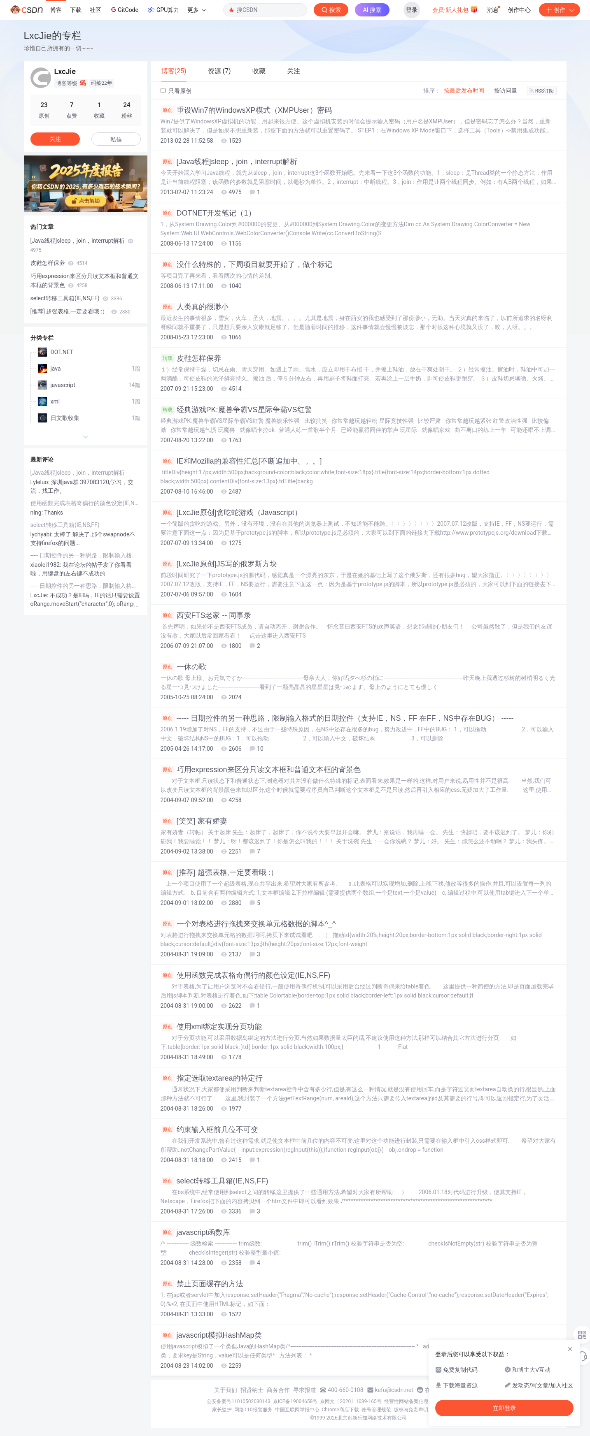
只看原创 (176, 91)
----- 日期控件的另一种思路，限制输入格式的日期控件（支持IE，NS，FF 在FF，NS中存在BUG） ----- (337, 718)
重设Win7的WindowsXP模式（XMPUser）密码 (246, 110)
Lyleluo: (40, 482)
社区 (95, 10)
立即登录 (504, 1408)
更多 (196, 10)
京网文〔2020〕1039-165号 (351, 1401)
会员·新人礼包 (455, 9)
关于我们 (225, 1390)
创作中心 (519, 10)
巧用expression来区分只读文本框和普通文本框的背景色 (261, 770)
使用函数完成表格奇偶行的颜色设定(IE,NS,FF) (246, 975)
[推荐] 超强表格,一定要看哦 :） (219, 872)
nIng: (37, 512)
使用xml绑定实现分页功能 (211, 1027)
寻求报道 (304, 1390)
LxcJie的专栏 (53, 35)
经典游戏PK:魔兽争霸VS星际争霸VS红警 (236, 410)
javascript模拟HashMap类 (211, 1335)
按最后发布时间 (464, 90)
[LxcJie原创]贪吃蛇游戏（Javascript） (231, 512)
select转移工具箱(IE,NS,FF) (214, 1181)
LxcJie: (40, 595)
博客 (56, 10)
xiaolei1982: (46, 564)
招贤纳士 (252, 1390)
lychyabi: (42, 534)
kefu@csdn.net (394, 1390)
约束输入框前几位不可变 (209, 1129)
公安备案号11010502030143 (238, 1401)
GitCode (124, 9)
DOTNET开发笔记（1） (208, 213)
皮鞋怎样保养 (191, 358)
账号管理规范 (376, 1410)
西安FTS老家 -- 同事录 (206, 615)
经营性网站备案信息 (406, 1401)
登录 (411, 10)
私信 (116, 139)
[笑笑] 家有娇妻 (194, 821)
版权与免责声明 (411, 1410)
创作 (559, 10)
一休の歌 (183, 667)
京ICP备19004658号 (295, 1401)
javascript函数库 (195, 1232)
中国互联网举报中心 (297, 1410)
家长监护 (222, 1410)
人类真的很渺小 (195, 307)
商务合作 (278, 1390)
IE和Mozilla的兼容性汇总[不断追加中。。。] (241, 461)
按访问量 (505, 90)
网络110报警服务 (253, 1410)
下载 (76, 10)
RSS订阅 (541, 91)
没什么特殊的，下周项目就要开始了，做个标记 (246, 264)
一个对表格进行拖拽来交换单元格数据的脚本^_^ (248, 924)
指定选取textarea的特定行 (212, 1078)
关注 (55, 139)
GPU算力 (163, 10)
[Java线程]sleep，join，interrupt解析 (229, 162)
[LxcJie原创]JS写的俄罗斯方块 (219, 564)
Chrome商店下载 (340, 1410)
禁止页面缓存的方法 (202, 1284)
